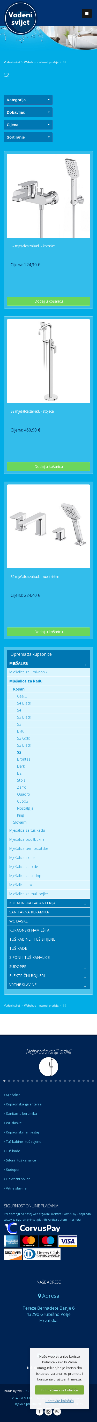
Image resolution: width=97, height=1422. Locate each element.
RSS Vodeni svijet (57, 1412)
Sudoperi (12, 1169)
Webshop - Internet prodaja (41, 62)
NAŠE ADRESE (48, 1282)
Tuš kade (12, 1150)
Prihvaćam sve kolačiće (59, 1390)
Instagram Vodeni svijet (48, 1412)
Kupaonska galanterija (23, 1104)
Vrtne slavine (15, 1188)
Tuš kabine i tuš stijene (22, 1141)
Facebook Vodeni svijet (39, 1412)
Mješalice (12, 1094)
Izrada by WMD (14, 1391)
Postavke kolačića (60, 1400)
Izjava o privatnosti (28, 1404)
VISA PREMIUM (22, 1398)
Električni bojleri (17, 1179)
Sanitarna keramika (20, 1113)
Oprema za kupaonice (31, 654)
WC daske (13, 1122)
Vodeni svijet (12, 62)
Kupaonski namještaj (21, 1132)
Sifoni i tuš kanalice (20, 1160)
